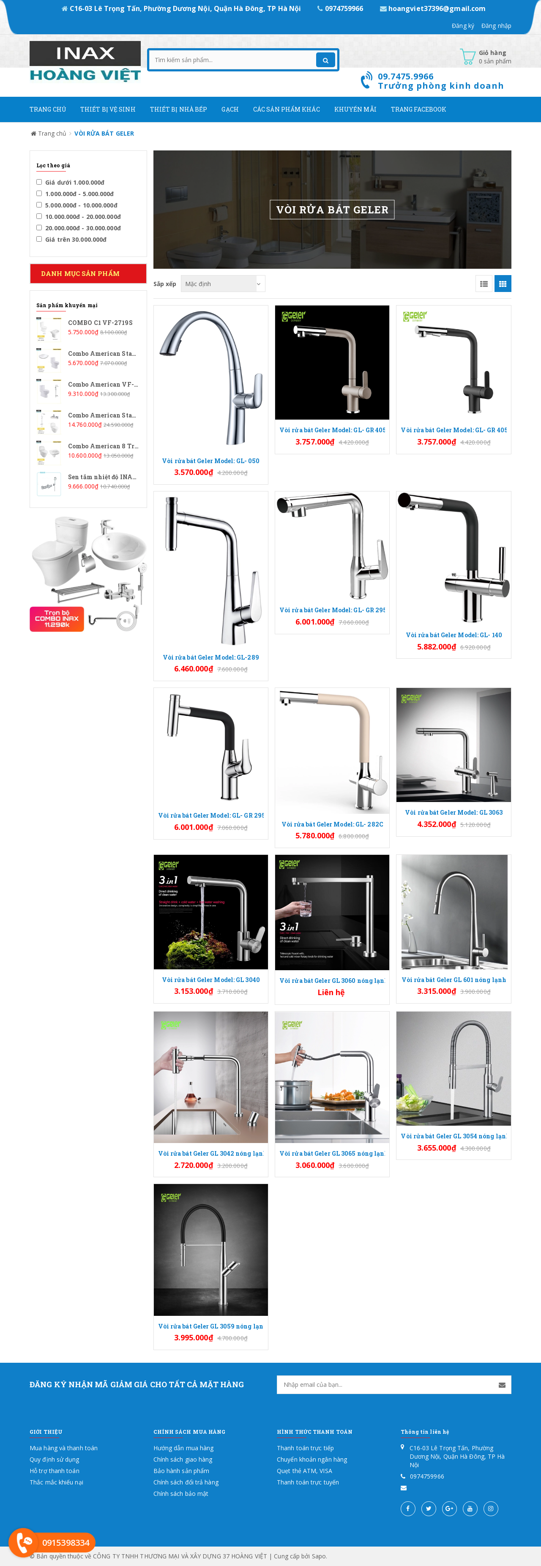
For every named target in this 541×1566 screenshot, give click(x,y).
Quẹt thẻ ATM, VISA (304, 1471)
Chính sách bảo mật (181, 1494)
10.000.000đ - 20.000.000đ (78, 217)
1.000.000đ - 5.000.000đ (75, 194)
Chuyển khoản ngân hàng (312, 1459)
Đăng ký (463, 26)
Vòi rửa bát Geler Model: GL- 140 (454, 635)
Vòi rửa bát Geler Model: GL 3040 (211, 980)
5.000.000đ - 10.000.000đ (76, 205)
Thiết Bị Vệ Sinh (108, 109)
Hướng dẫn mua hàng (183, 1448)
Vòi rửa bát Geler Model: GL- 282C (332, 824)
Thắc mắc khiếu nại (56, 1482)
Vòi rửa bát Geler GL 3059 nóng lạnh (211, 1326)
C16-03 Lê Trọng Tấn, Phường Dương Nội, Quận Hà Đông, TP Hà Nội (182, 8)
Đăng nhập (496, 26)
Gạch (229, 109)
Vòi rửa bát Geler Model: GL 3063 (454, 812)
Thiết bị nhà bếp (179, 109)
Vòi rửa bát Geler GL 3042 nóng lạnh (211, 1153)
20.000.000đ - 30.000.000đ (78, 228)
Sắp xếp (165, 283)
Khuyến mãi (355, 109)
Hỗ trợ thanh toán (54, 1471)
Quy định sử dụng (54, 1459)
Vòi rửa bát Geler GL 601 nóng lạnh (454, 980)
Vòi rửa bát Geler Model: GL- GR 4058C (332, 430)
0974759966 (341, 8)
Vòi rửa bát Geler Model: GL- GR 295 (332, 610)
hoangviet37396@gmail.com (433, 8)
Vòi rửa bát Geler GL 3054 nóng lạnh (453, 1136)
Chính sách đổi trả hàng (186, 1482)
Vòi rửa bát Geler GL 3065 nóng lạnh (332, 1153)
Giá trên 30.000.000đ (71, 239)
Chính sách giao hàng (183, 1459)
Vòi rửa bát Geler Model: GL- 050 (211, 461)
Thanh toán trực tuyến (308, 1482)
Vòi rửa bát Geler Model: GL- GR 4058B (453, 430)
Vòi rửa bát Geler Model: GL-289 (211, 657)
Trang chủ (48, 109)
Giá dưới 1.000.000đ (70, 182)
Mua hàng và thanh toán (64, 1448)
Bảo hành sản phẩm (181, 1471)
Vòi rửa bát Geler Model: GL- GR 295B (211, 815)
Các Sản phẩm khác (286, 109)
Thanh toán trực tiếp (305, 1448)
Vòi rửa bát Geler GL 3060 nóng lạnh (332, 981)
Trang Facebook (418, 109)
